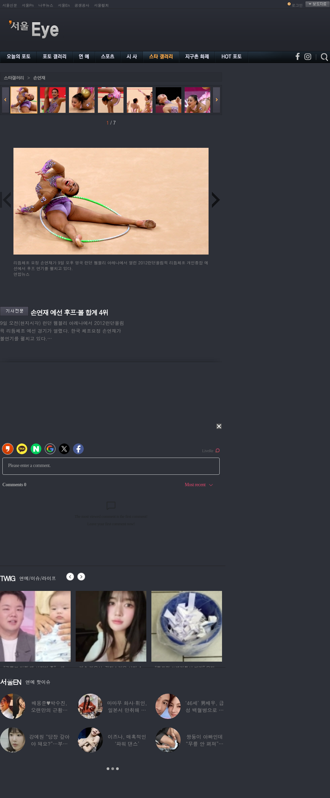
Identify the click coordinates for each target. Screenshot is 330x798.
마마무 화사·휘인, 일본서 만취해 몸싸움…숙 (127, 710)
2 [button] (112, 768)
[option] (35, 625)
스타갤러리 (14, 77)
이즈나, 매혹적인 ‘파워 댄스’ (127, 740)
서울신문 (9, 5)
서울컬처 (101, 5)
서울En (64, 5)
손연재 (39, 77)
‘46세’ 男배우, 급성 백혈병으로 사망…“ (204, 710)
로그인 (297, 5)
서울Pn (28, 5)
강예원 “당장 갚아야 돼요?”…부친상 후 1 (49, 743)
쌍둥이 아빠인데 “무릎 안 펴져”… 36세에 (204, 743)
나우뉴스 (45, 5)
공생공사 (82, 5)
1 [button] (108, 768)
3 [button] (117, 768)
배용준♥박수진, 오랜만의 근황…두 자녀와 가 (49, 710)
